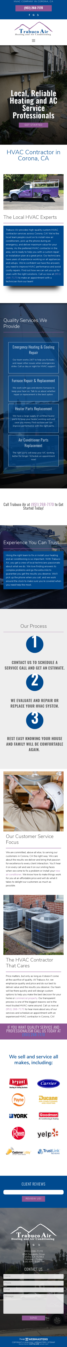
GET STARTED (33, 125)
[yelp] (37, 15)
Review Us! (33, 1199)
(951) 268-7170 (33, 8)
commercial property (26, 998)
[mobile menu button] (33, 41)
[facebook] (29, 15)
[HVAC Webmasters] (33, 1340)
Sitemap (51, 1342)
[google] (33, 15)
